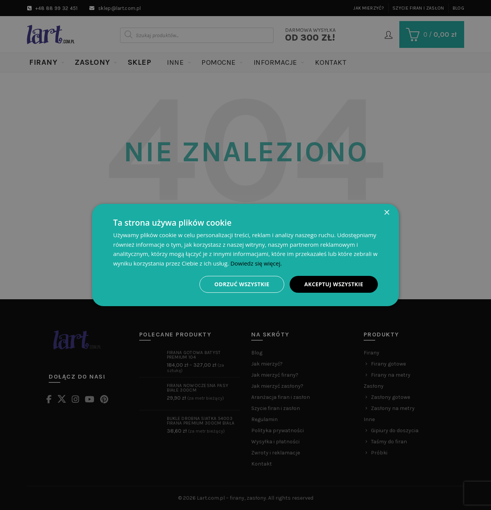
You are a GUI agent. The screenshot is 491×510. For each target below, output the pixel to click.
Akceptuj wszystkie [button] (333, 284)
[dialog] (245, 254)
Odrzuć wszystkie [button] (241, 284)
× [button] (386, 212)
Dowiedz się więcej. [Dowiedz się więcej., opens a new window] (256, 263)
